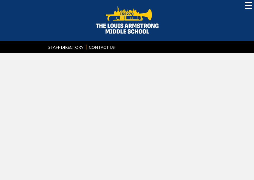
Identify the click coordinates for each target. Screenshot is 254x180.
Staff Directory (65, 47)
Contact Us (102, 47)
